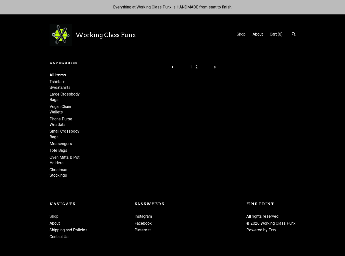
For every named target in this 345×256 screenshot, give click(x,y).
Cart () (276, 34)
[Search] (294, 35)
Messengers (61, 143)
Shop (241, 34)
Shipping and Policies (68, 230)
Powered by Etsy (261, 230)
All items (58, 75)
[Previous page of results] (173, 67)
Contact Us (59, 236)
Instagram (143, 216)
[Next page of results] (215, 67)
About (258, 34)
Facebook (143, 223)
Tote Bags (58, 150)
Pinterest (143, 230)
